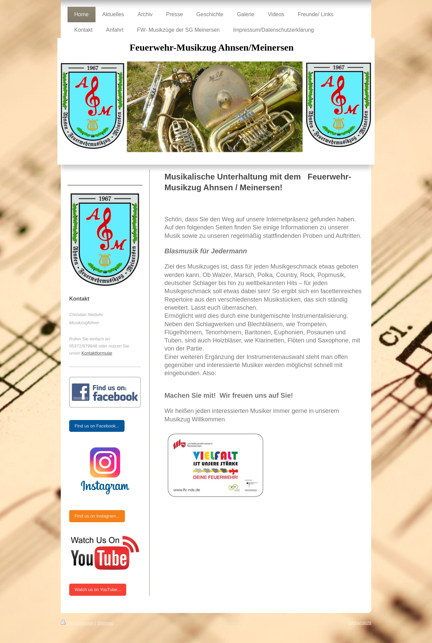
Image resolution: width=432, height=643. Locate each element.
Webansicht (359, 622)
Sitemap (105, 622)
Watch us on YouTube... (98, 589)
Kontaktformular (96, 353)
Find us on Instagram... (97, 516)
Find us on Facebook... (97, 425)
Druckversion (78, 622)
